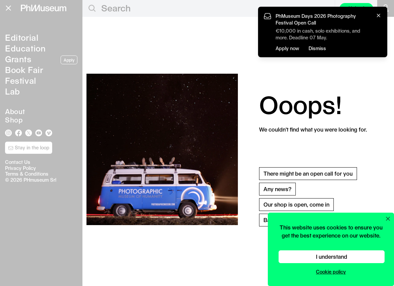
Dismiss (317, 48)
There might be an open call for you (308, 173)
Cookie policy (331, 272)
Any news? (277, 189)
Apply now (287, 48)
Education (25, 48)
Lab (12, 91)
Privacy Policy (20, 168)
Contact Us (17, 162)
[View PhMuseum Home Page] (43, 8)
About (15, 111)
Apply (69, 60)
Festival (20, 80)
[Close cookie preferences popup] (388, 218)
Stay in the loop (28, 148)
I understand (331, 256)
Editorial (21, 37)
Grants (18, 59)
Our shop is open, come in (296, 204)
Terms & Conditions (26, 174)
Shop (14, 120)
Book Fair (24, 69)
